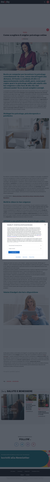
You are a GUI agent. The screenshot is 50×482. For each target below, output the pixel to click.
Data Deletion (18, 257)
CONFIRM (14, 252)
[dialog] (25, 241)
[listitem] (25, 245)
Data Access (25, 257)
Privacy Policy (31, 257)
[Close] (45, 225)
